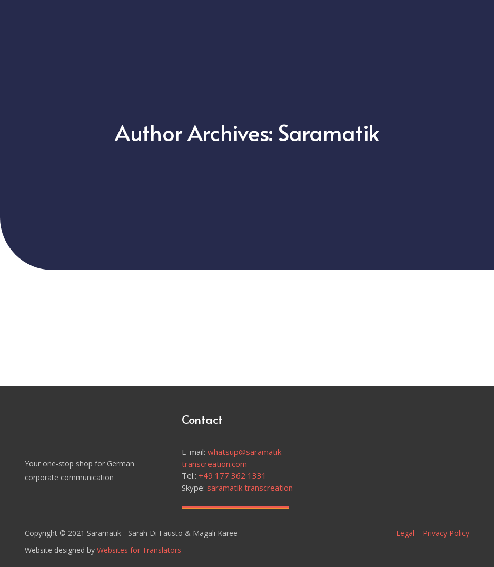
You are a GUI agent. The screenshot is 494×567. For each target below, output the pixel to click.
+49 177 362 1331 (232, 475)
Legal (405, 533)
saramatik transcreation (250, 487)
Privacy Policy (446, 533)
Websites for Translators (139, 550)
